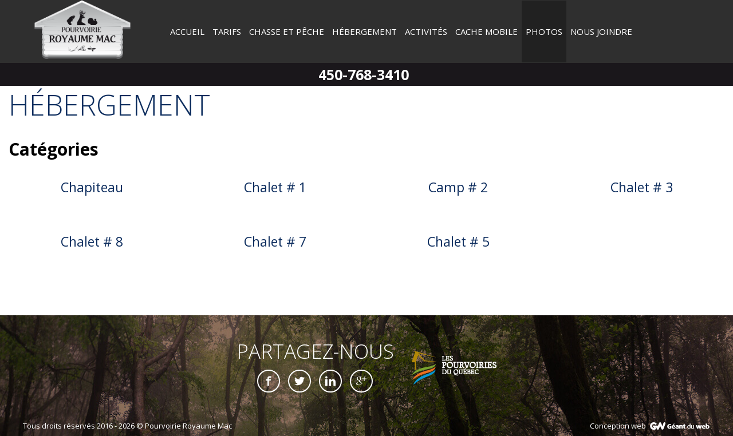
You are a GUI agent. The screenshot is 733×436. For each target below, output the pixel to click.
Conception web (618, 425)
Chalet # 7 (275, 241)
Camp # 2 (458, 187)
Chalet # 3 (641, 187)
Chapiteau (92, 187)
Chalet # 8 (92, 241)
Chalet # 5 (458, 241)
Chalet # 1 (275, 187)
